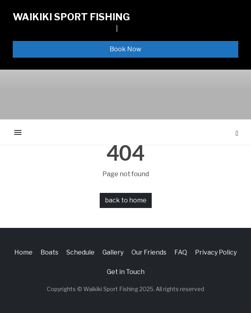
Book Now (125, 49)
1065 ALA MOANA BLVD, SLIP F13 (64, 28)
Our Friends (148, 252)
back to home (126, 200)
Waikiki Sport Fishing (71, 17)
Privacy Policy (216, 252)
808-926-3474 (141, 28)
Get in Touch (126, 272)
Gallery (113, 252)
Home (23, 252)
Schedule (80, 252)
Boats (49, 252)
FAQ (180, 252)
